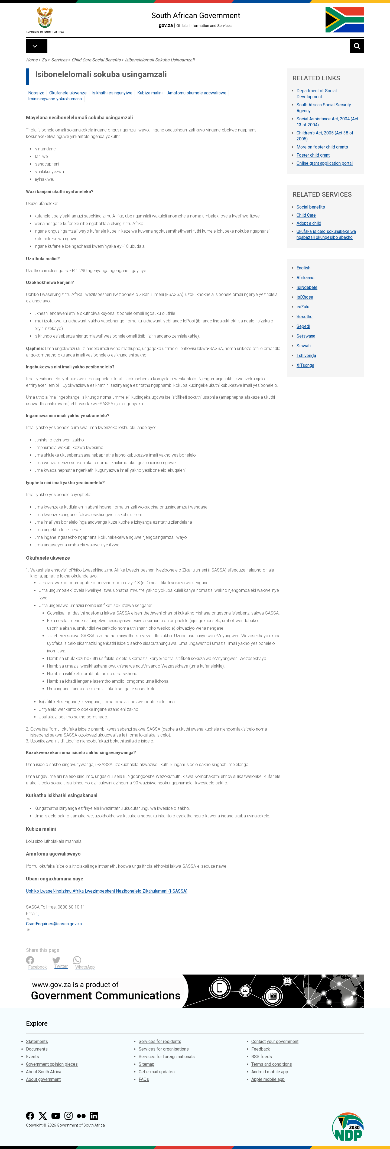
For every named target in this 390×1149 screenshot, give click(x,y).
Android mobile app (269, 1071)
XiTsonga (305, 365)
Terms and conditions (271, 1064)
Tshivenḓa (306, 355)
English (303, 267)
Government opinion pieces (52, 1064)
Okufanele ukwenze (68, 92)
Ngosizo (36, 92)
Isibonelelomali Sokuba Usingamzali (159, 59)
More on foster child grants (322, 147)
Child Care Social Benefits (96, 59)
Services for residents (160, 1041)
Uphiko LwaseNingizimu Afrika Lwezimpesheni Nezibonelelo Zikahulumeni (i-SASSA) (106, 891)
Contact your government (274, 1041)
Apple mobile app (268, 1079)
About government (43, 1079)
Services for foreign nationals (167, 1056)
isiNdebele (307, 287)
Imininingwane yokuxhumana (55, 98)
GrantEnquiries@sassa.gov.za (54, 923)
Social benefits (311, 207)
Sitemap (146, 1064)
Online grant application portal (325, 163)
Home (31, 59)
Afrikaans (305, 277)
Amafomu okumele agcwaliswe (196, 92)
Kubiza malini (149, 92)
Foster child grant (313, 155)
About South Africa (43, 1071)
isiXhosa (305, 297)
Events (32, 1056)
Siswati (304, 345)
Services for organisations (164, 1049)
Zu (44, 59)
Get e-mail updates (157, 1071)
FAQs (144, 1079)
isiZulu (303, 306)
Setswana (306, 336)
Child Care (306, 215)
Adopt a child (309, 223)
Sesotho (305, 316)
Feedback (260, 1049)
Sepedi (303, 326)
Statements (37, 1041)
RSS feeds (261, 1056)
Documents (37, 1049)
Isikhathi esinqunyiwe (112, 92)
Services (59, 59)
